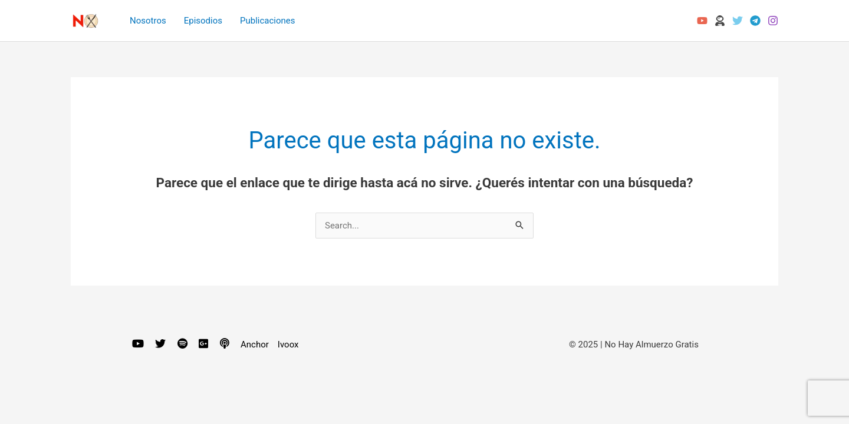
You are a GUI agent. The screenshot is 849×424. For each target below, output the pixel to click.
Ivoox (288, 344)
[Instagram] (773, 20)
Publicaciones (267, 20)
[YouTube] (702, 20)
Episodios (203, 20)
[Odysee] (720, 20)
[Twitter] (737, 20)
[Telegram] (755, 20)
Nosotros (148, 20)
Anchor (255, 344)
